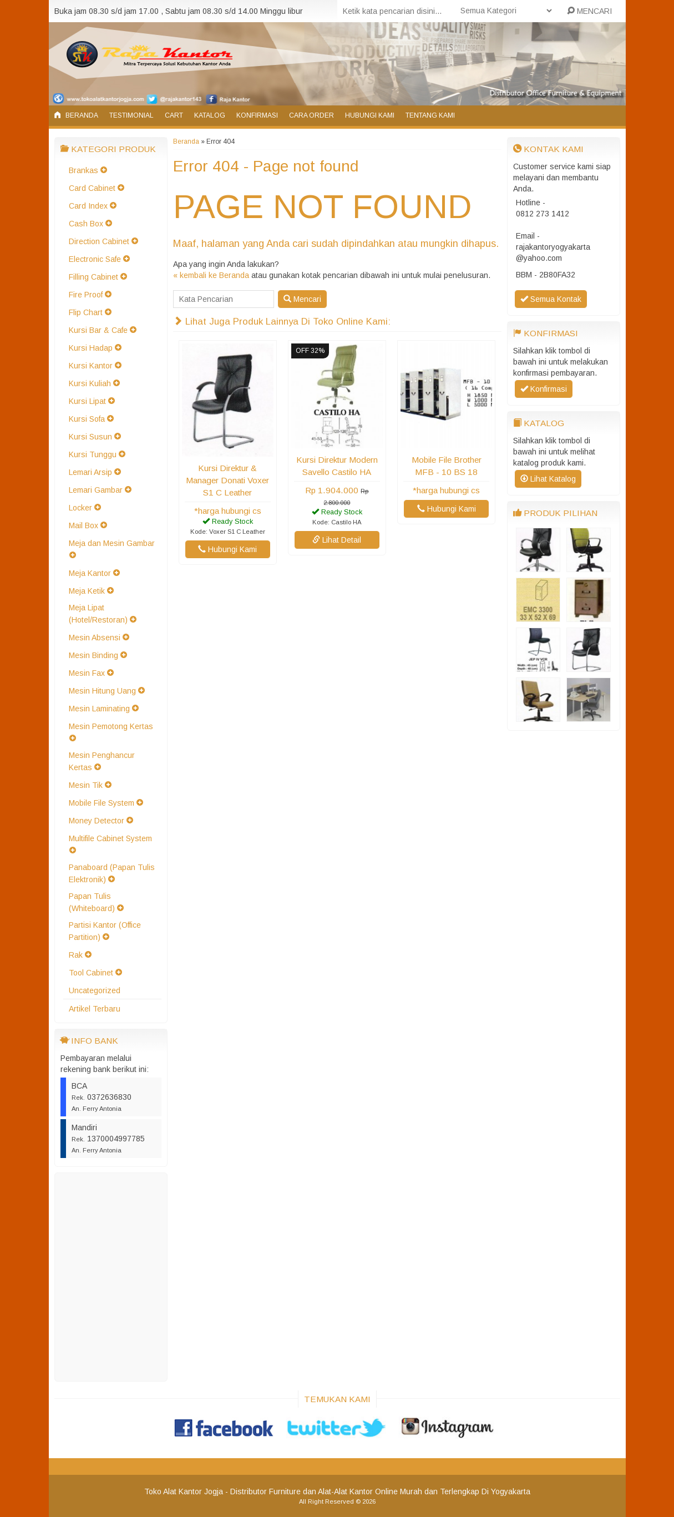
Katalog (209, 115)
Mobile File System (101, 802)
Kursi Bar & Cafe (98, 330)
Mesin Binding (93, 655)
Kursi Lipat (87, 401)
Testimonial (131, 115)
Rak (76, 954)
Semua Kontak (550, 299)
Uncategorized (94, 990)
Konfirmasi (257, 115)
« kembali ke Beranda (211, 275)
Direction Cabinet (99, 241)
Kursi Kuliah (90, 383)
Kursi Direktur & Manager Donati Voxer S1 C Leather (227, 480)
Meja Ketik (87, 590)
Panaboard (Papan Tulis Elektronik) (112, 873)
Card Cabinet (92, 188)
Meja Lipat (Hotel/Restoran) (98, 613)
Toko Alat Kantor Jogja (183, 1491)
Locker (80, 507)
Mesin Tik (86, 785)
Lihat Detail (336, 539)
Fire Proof (86, 294)
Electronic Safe (95, 259)
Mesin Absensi (94, 637)
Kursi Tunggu (92, 454)
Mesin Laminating (99, 708)
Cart (174, 115)
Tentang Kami (430, 115)
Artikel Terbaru (94, 1008)
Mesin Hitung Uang (102, 690)
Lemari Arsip (90, 472)
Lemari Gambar (96, 490)
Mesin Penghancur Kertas (102, 761)
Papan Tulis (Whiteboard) (92, 902)
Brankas (83, 170)
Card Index (88, 205)
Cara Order (311, 115)
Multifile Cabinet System (110, 838)
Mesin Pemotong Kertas (111, 726)
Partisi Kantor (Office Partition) (105, 931)
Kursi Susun (90, 436)
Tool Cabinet (91, 972)
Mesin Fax (87, 673)
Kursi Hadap (91, 347)
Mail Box (83, 525)
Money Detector (96, 820)
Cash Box (86, 223)
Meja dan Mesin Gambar (112, 543)
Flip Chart (86, 312)
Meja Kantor (90, 573)
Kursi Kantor (91, 365)
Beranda (76, 115)
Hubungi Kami (369, 115)
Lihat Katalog (548, 478)
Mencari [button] (302, 299)
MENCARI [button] (589, 11)
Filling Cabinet (93, 276)
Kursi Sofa (87, 418)
